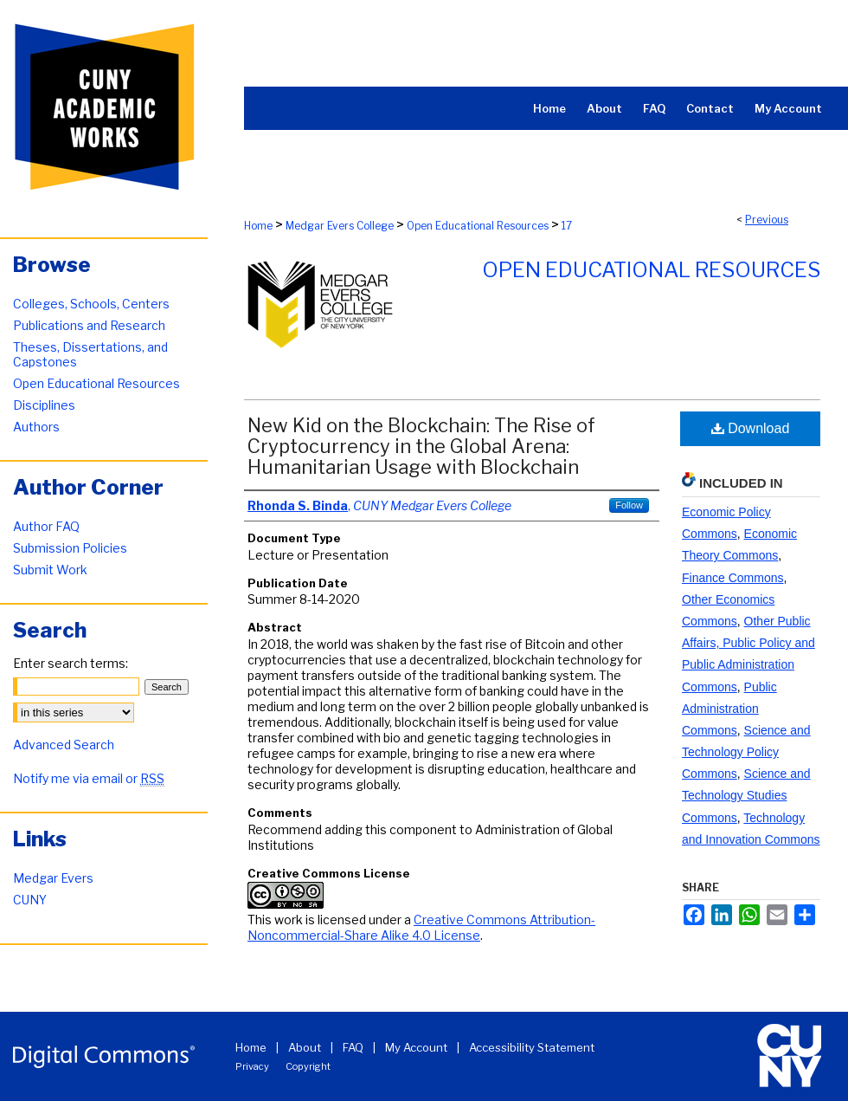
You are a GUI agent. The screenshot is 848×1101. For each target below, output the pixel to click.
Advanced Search (63, 744)
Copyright (308, 1066)
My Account (416, 1047)
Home (258, 225)
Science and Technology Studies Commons (746, 795)
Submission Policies (70, 548)
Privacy (252, 1066)
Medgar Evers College (340, 225)
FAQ (353, 1047)
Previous (766, 219)
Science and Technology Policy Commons (746, 751)
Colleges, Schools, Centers (91, 303)
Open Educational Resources (478, 225)
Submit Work (50, 569)
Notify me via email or (88, 778)
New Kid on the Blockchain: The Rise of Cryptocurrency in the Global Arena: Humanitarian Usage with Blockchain (421, 446)
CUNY (30, 899)
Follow (629, 505)
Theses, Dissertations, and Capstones (90, 354)
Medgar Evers (53, 878)
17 (567, 225)
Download (750, 428)
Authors (36, 426)
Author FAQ (46, 526)
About (304, 1047)
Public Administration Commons (729, 708)
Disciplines (44, 405)
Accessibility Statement (531, 1047)
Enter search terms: (70, 663)
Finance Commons (733, 578)
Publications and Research (89, 325)
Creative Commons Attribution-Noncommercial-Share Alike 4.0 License (421, 927)
